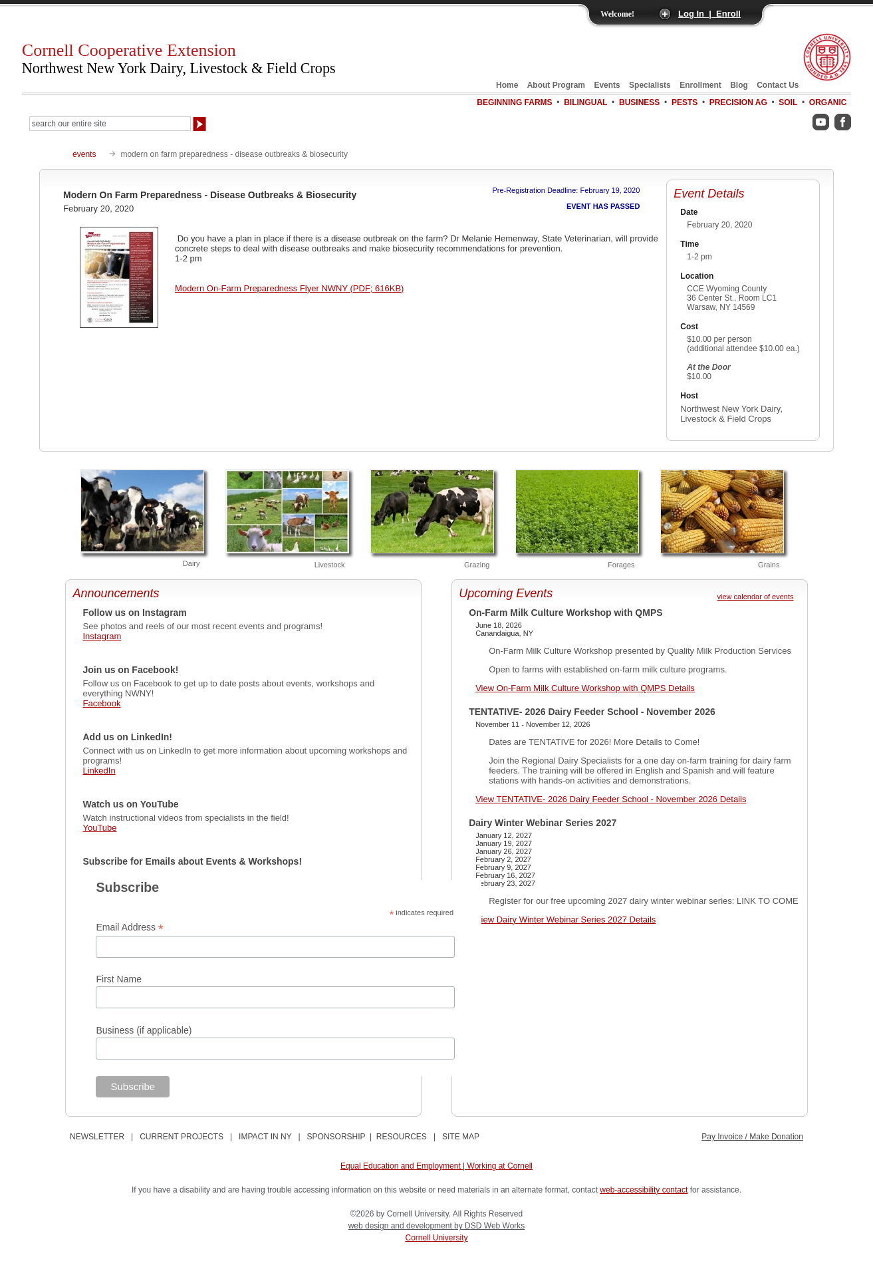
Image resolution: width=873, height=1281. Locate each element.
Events (607, 85)
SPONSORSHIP (336, 1136)
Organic (828, 102)
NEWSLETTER (97, 1136)
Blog (739, 85)
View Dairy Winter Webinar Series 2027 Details (565, 920)
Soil (788, 102)
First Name (118, 979)
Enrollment (700, 85)
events (84, 154)
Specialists (650, 85)
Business (639, 102)
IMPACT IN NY (265, 1136)
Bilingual (585, 102)
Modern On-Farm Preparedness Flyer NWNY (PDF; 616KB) (289, 288)
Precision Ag (738, 102)
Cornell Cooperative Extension (179, 58)
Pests (684, 102)
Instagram (101, 636)
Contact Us (778, 85)
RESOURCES (401, 1136)
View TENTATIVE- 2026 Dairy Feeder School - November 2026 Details (610, 799)
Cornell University (436, 1237)
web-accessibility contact (643, 1190)
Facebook (101, 703)
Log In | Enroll (709, 14)
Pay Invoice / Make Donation (752, 1136)
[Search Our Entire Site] (110, 123)
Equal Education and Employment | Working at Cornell (436, 1166)
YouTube (99, 828)
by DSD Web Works (489, 1225)
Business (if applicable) (143, 1030)
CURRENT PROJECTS (181, 1136)
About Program (556, 85)
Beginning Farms (514, 102)
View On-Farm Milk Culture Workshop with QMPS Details (585, 688)
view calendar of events (755, 597)
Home (507, 85)
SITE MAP (460, 1136)
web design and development (401, 1225)
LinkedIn (98, 771)
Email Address (130, 927)
